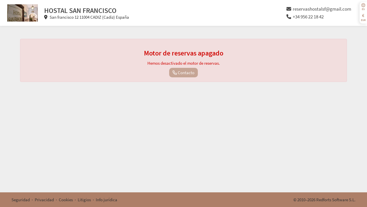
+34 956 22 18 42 (305, 17)
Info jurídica (106, 199)
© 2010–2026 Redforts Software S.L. (324, 199)
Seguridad (20, 199)
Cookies (66, 199)
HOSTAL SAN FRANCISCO (80, 10)
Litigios (84, 199)
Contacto (183, 72)
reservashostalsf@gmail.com (318, 9)
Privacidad (44, 199)
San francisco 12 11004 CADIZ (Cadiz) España (86, 17)
